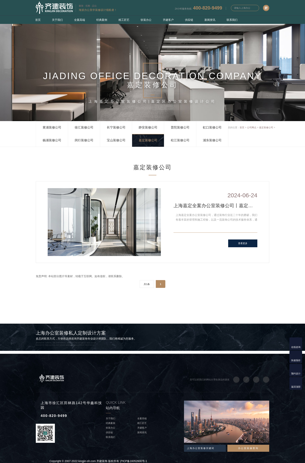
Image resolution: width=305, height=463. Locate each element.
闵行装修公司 (84, 140)
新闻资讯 (209, 19)
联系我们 (232, 19)
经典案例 (101, 19)
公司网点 (251, 127)
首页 (38, 19)
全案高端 (79, 19)
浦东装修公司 (212, 140)
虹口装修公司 (212, 127)
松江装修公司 (180, 140)
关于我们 (57, 19)
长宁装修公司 (116, 127)
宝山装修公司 (116, 140)
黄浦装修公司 (52, 127)
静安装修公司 (148, 127)
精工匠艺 (123, 19)
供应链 (189, 19)
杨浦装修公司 (52, 140)
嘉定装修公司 (148, 140)
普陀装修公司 (180, 127)
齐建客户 (168, 19)
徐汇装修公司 (84, 127)
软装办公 (146, 19)
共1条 (147, 284)
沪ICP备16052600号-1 (133, 461)
